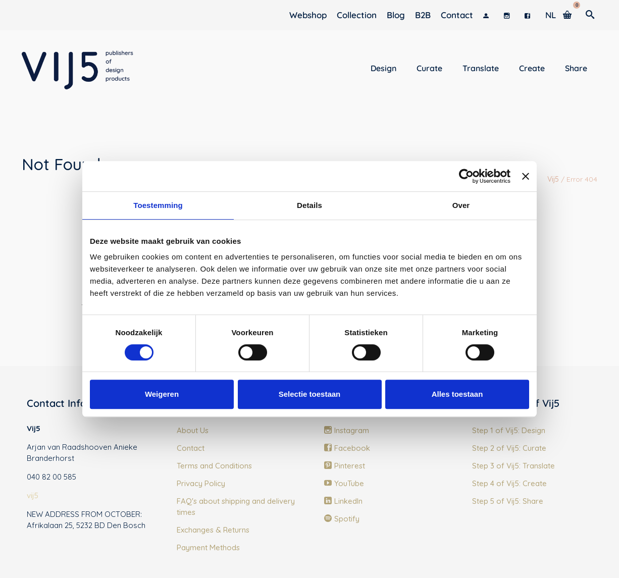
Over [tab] (461, 205)
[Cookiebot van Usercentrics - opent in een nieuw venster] (466, 176)
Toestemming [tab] (158, 205)
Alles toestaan (457, 394)
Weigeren (162, 394)
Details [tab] (309, 205)
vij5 (32, 495)
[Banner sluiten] (525, 176)
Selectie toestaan (310, 394)
